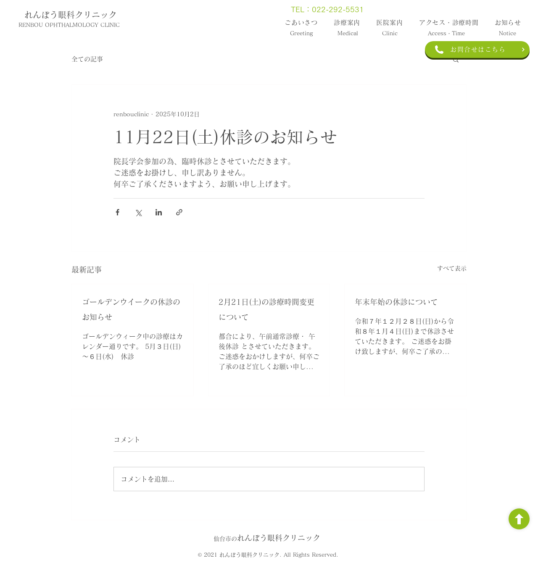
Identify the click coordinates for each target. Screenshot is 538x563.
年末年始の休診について (396, 302)
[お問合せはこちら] (477, 49)
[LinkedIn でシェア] (159, 212)
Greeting (301, 33)
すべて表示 (452, 268)
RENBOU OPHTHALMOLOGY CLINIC (69, 25)
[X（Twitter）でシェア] (138, 212)
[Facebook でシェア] (117, 212)
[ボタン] (519, 518)
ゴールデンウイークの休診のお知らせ (131, 309)
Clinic (390, 33)
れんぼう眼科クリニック (70, 14)
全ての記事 (87, 59)
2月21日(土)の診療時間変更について (266, 309)
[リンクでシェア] (179, 212)
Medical (348, 33)
